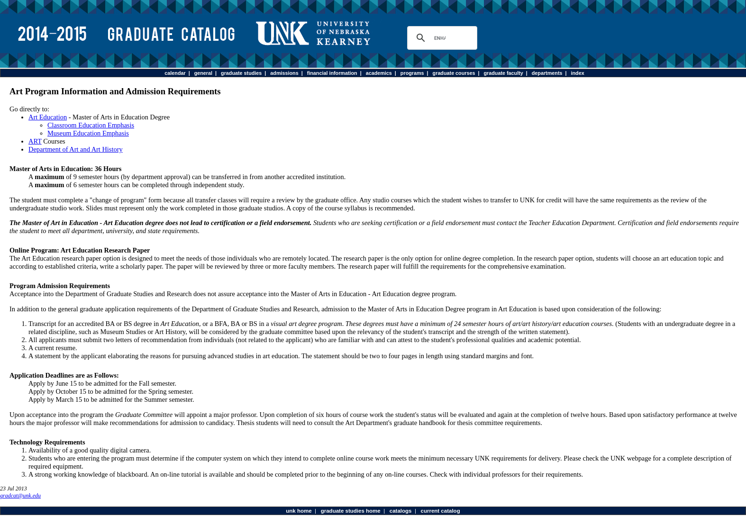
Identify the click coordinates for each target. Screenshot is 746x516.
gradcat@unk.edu (20, 495)
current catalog (440, 511)
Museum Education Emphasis (88, 133)
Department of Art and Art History (75, 149)
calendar (174, 73)
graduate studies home (351, 511)
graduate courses (454, 73)
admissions (284, 73)
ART (35, 141)
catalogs (401, 511)
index (577, 73)
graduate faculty (503, 73)
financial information (332, 73)
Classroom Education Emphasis (90, 125)
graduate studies (241, 73)
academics (379, 73)
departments (547, 73)
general (203, 73)
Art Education (47, 117)
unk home (298, 511)
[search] (440, 38)
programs (412, 73)
